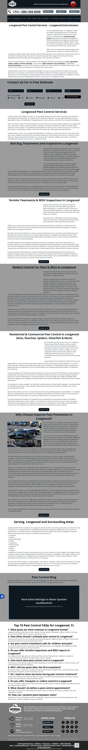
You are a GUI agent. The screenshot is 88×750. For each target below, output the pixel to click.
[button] (77, 18)
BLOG (11, 745)
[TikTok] (63, 731)
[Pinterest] (71, 726)
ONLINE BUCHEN (36, 745)
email (58, 735)
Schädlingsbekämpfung (25, 744)
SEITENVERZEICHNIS (44, 747)
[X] (76, 722)
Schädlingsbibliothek (22, 745)
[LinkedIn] (76, 726)
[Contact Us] (44, 194)
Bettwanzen (46, 744)
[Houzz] (76, 731)
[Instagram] (67, 722)
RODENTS (38, 744)
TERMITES (55, 744)
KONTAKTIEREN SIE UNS (70, 745)
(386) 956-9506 (31, 12)
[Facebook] (63, 722)
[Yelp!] (71, 731)
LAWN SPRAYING (65, 744)
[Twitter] (63, 726)
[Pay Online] (74, 11)
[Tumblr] (67, 726)
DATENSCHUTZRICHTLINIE (51, 745)
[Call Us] (61, 11)
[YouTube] (71, 722)
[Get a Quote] (48, 11)
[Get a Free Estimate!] (73, 96)
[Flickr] (67, 731)
